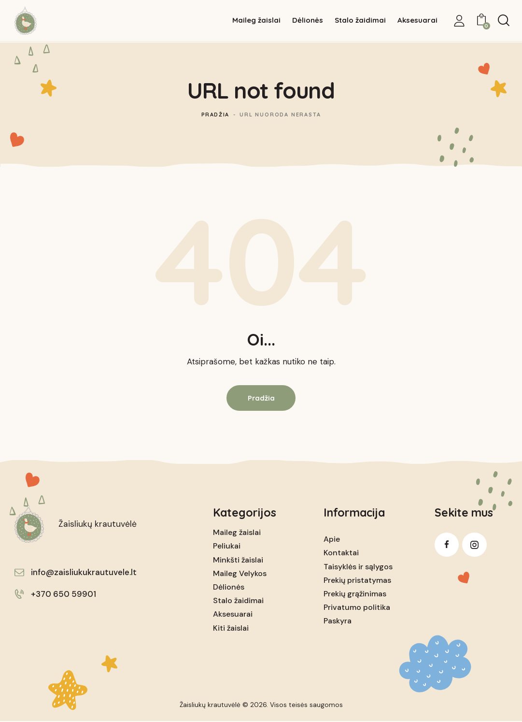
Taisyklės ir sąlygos (358, 567)
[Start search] (503, 20)
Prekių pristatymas (357, 581)
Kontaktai (341, 554)
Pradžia (215, 114)
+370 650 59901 (63, 595)
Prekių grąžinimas (355, 594)
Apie (332, 539)
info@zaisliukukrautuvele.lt (84, 572)
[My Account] (459, 20)
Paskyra (338, 622)
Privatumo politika (357, 608)
